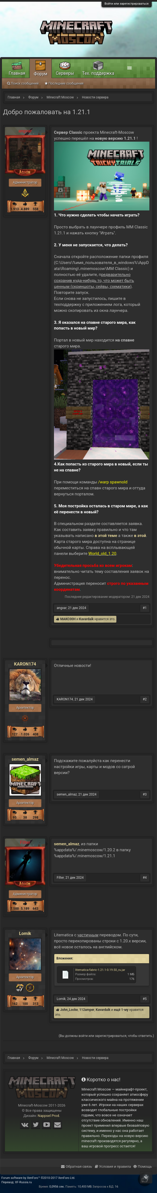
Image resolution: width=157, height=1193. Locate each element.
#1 (145, 608)
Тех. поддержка (98, 73)
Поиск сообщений (23, 83)
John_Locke (69, 1010)
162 (14, 1004)
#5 (145, 999)
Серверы (65, 73)
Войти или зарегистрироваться (127, 3)
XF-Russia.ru (23, 1182)
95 (15, 817)
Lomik (25, 933)
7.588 (14, 909)
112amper (86, 1010)
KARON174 (25, 664)
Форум (40, 73)
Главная (17, 73)
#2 (145, 699)
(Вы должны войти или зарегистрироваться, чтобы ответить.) (106, 1036)
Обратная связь (76, 1166)
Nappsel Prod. (49, 1116)
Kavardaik (86, 619)
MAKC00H (68, 619)
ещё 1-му (121, 1010)
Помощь (143, 1166)
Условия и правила (113, 1166)
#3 (145, 794)
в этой (140, 535)
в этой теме (106, 535)
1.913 (14, 209)
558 (35, 209)
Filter (60, 878)
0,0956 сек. (57, 1186)
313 (35, 1004)
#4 (145, 878)
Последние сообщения (64, 83)
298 (35, 817)
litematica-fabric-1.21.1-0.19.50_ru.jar (100, 970)
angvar (62, 608)
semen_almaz (25, 759)
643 (35, 909)
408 (35, 734)
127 (14, 734)
